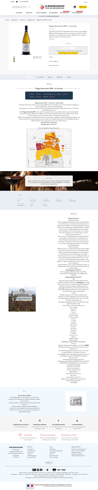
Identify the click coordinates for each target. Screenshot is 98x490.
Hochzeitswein (53, 452)
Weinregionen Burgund (76, 452)
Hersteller (69, 77)
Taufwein (51, 454)
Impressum (29, 454)
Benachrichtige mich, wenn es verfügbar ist (68, 53)
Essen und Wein (40, 77)
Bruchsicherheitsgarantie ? (68, 61)
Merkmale (50, 77)
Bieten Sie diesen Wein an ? (68, 65)
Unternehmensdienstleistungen (56, 451)
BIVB (75, 382)
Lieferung (68, 57)
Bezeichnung (59, 77)
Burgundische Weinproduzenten (78, 455)
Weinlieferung (52, 449)
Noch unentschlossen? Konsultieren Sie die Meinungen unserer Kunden (70, 439)
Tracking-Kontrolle (31, 451)
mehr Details (52, 39)
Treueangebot (30, 449)
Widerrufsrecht (30, 452)
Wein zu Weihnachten (54, 455)
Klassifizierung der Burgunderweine (79, 449)
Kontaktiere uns (49, 462)
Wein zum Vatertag (54, 457)
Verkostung (29, 77)
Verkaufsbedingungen (32, 455)
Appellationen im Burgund (77, 454)
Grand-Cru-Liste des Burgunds (78, 451)
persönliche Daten (31, 457)
